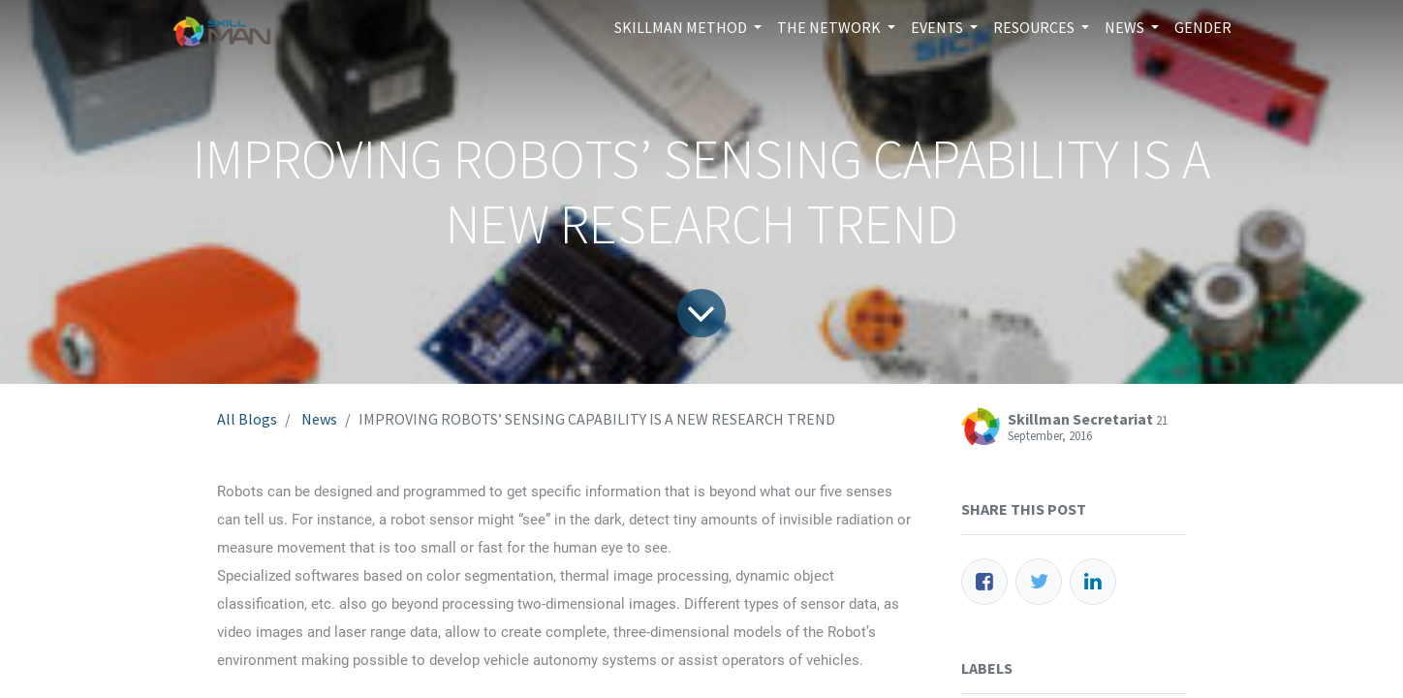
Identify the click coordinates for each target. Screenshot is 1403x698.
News (319, 418)
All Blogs (247, 418)
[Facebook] (984, 581)
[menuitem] (1203, 27)
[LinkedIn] (1093, 581)
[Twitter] (1038, 581)
